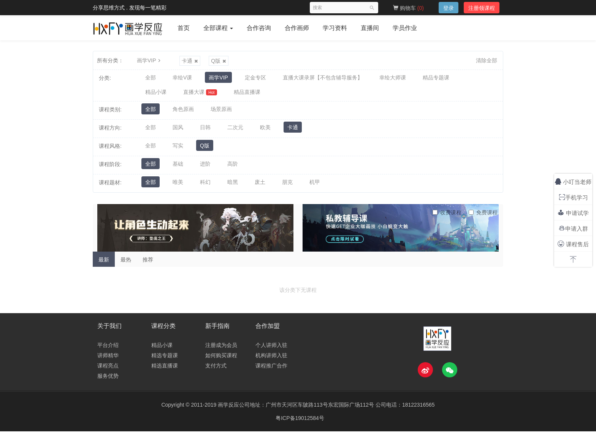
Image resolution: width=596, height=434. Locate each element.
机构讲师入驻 (271, 358)
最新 (103, 262)
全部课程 (218, 28)
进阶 (205, 167)
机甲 (314, 185)
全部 (150, 78)
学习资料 (335, 28)
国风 (178, 130)
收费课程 (447, 215)
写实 (178, 149)
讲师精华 (108, 358)
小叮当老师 (573, 181)
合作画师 (297, 28)
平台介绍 (108, 348)
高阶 (232, 167)
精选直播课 (164, 368)
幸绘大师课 (392, 78)
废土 (260, 185)
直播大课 (200, 94)
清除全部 (486, 60)
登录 (448, 8)
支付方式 (216, 368)
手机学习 (573, 197)
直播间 (370, 28)
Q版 (218, 61)
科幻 (205, 185)
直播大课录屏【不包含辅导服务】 (323, 78)
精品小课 (155, 94)
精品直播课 (247, 94)
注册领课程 (481, 8)
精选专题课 (164, 358)
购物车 (408, 8)
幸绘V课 (182, 78)
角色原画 (183, 112)
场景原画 (221, 112)
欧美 (265, 130)
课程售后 (573, 244)
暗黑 (232, 185)
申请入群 (573, 228)
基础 (178, 167)
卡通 (190, 61)
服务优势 (108, 378)
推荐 (148, 262)
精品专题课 (436, 78)
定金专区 (255, 78)
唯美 (178, 185)
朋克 (287, 185)
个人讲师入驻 (271, 348)
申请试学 (573, 212)
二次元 (235, 130)
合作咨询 (259, 28)
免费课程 (483, 215)
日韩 (205, 130)
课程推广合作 (271, 368)
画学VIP (149, 60)
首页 (184, 28)
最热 (125, 262)
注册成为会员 (221, 348)
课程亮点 (108, 368)
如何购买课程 (221, 358)
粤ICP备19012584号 (300, 421)
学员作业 (405, 28)
